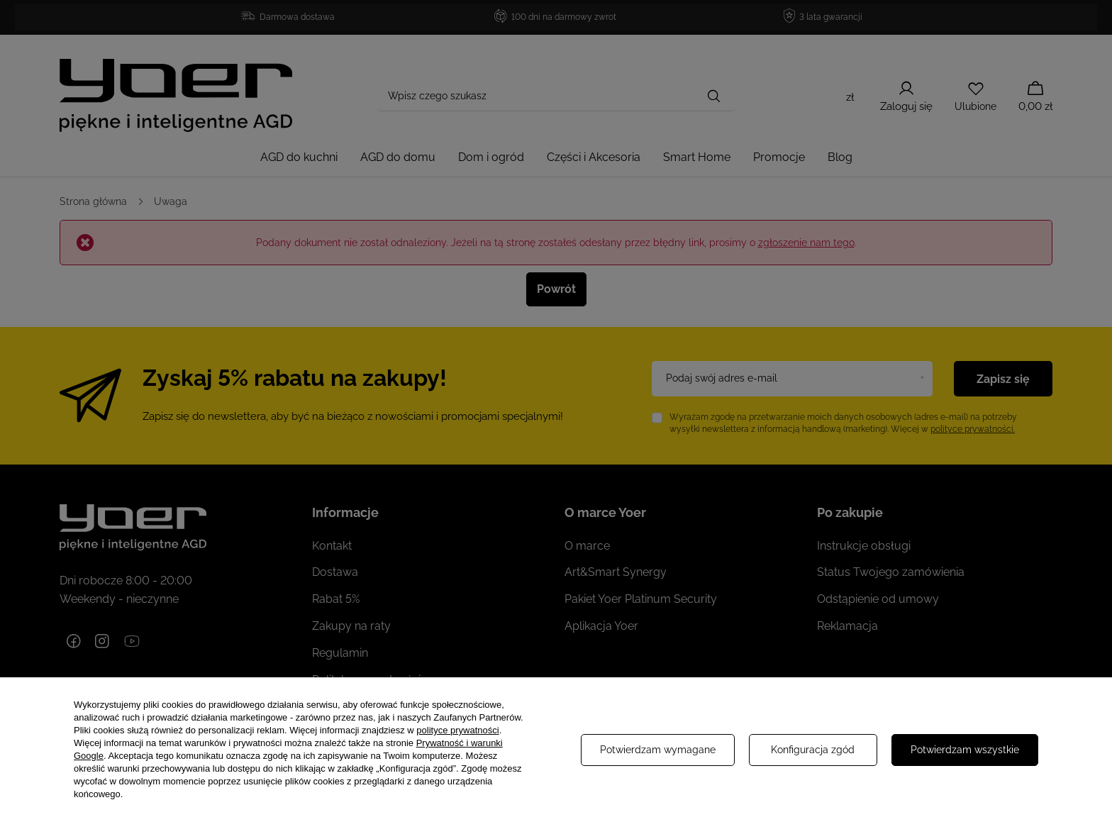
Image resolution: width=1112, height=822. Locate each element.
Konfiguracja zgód (813, 749)
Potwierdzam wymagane (658, 749)
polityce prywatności (457, 730)
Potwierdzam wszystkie (965, 749)
